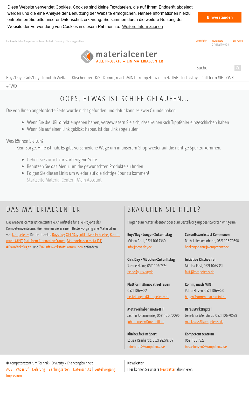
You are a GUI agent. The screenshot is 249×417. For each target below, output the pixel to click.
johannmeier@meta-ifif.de (145, 321)
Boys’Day (58, 234)
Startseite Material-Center (50, 179)
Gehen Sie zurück (42, 159)
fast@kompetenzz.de (199, 271)
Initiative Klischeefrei (93, 234)
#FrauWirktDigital (19, 246)
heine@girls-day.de (140, 271)
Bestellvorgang (104, 369)
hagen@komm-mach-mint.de (205, 296)
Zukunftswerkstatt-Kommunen (61, 246)
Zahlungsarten (59, 369)
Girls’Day (72, 234)
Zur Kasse (238, 40)
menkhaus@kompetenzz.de (204, 321)
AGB (9, 369)
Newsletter (168, 369)
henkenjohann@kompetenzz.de (207, 246)
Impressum (14, 375)
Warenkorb (221, 42)
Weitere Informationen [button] (142, 26)
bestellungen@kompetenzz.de (148, 296)
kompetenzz (20, 234)
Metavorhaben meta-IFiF (84, 240)
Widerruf (22, 369)
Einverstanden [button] (220, 17)
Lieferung (38, 369)
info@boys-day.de (139, 246)
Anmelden (201, 40)
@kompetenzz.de (146, 346)
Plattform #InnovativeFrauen (44, 240)
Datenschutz (82, 369)
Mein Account (89, 179)
